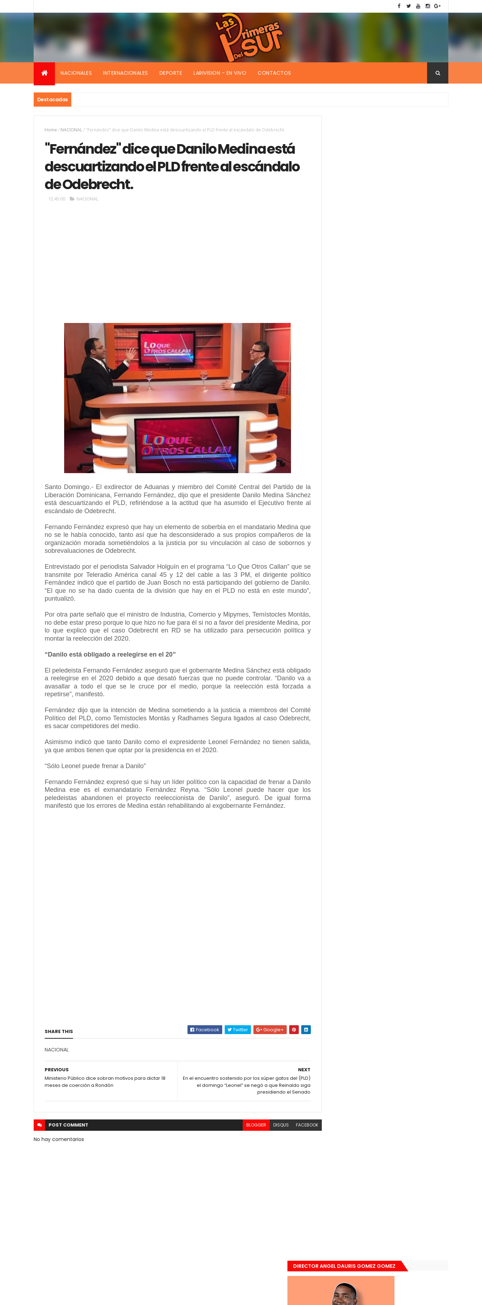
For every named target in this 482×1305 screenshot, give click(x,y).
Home (51, 130)
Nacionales (76, 72)
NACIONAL (71, 130)
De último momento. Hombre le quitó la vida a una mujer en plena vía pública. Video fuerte (399, 670)
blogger (240, 1136)
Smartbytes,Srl (87, 1295)
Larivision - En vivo (220, 72)
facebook (291, 1136)
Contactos (274, 72)
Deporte (171, 72)
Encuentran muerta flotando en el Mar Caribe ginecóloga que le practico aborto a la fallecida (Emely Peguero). (398, 625)
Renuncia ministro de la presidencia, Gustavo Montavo (395, 706)
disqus (265, 1136)
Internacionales (125, 72)
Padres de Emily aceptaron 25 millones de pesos (398, 744)
